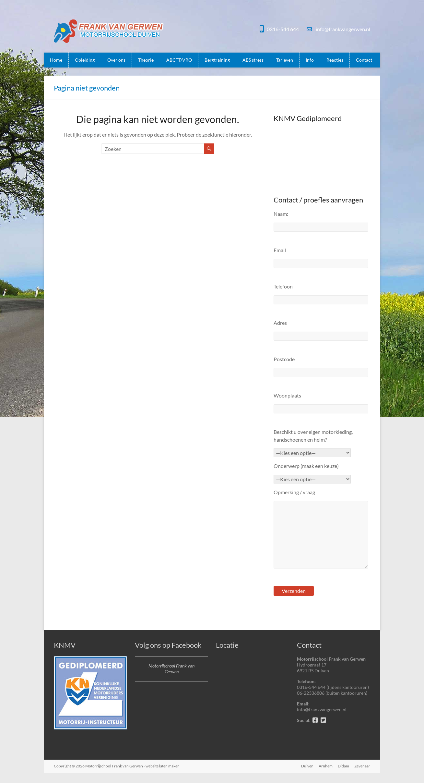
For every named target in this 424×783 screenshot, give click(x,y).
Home (56, 60)
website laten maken (163, 766)
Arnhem (326, 766)
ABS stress (253, 60)
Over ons (116, 60)
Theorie (146, 60)
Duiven (307, 766)
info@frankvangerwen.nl (342, 29)
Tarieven (284, 60)
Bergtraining (217, 60)
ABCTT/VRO (179, 60)
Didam (343, 766)
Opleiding (85, 60)
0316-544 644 (283, 29)
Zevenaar (362, 766)
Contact (364, 60)
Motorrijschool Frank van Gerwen (171, 668)
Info (310, 60)
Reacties (334, 60)
